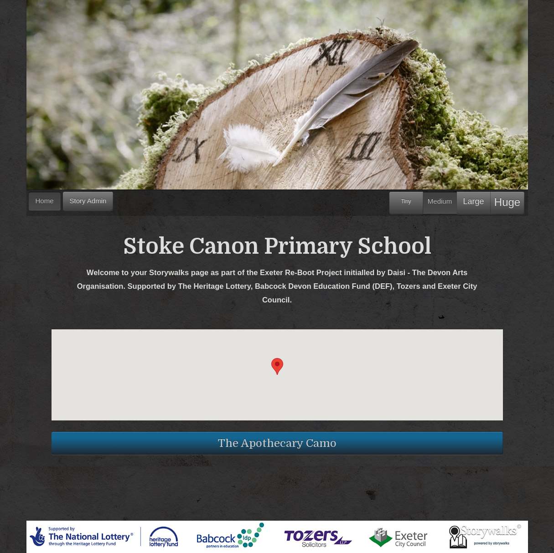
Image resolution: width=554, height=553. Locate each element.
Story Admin (88, 201)
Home (45, 201)
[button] (277, 366)
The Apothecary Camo (277, 443)
